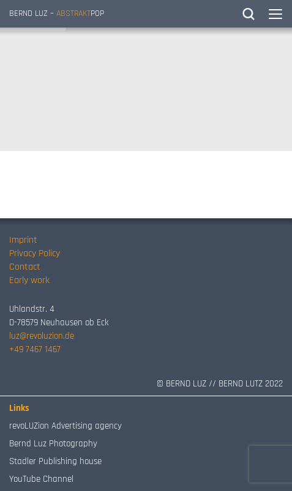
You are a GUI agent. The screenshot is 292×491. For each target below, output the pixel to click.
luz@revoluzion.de (41, 336)
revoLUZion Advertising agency (65, 426)
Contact (24, 266)
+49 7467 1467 (35, 349)
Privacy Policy (34, 253)
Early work (29, 280)
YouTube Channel (41, 479)
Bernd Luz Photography (53, 443)
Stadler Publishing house (55, 461)
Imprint (23, 240)
